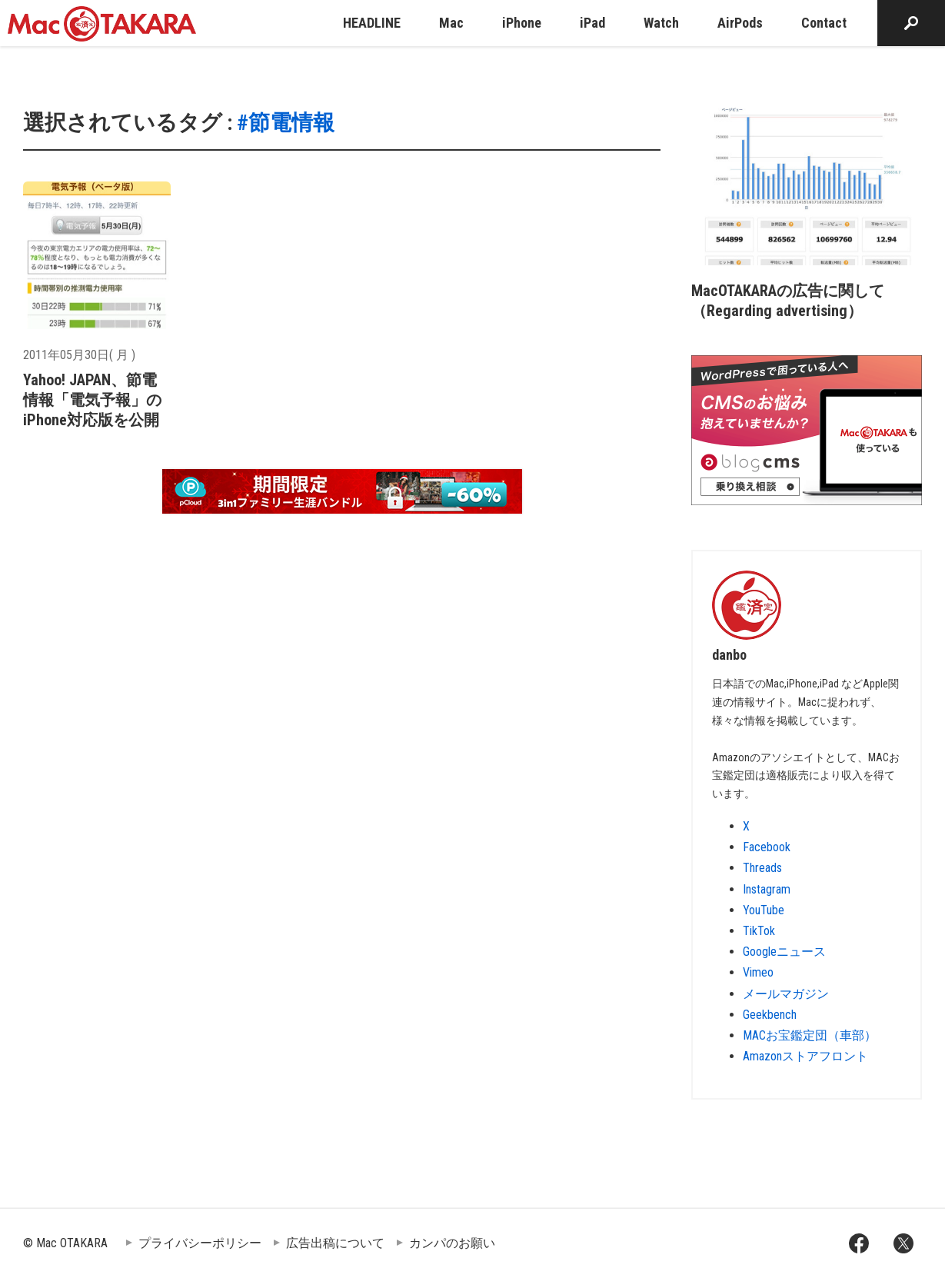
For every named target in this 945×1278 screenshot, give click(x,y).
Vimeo (758, 972)
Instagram (766, 889)
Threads (762, 867)
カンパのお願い (452, 1243)
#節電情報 (285, 122)
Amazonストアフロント (805, 1056)
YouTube (763, 910)
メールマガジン (786, 994)
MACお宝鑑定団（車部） (810, 1035)
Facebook (766, 847)
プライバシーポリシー (199, 1243)
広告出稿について (335, 1243)
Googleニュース (784, 951)
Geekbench (770, 1014)
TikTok (759, 931)
